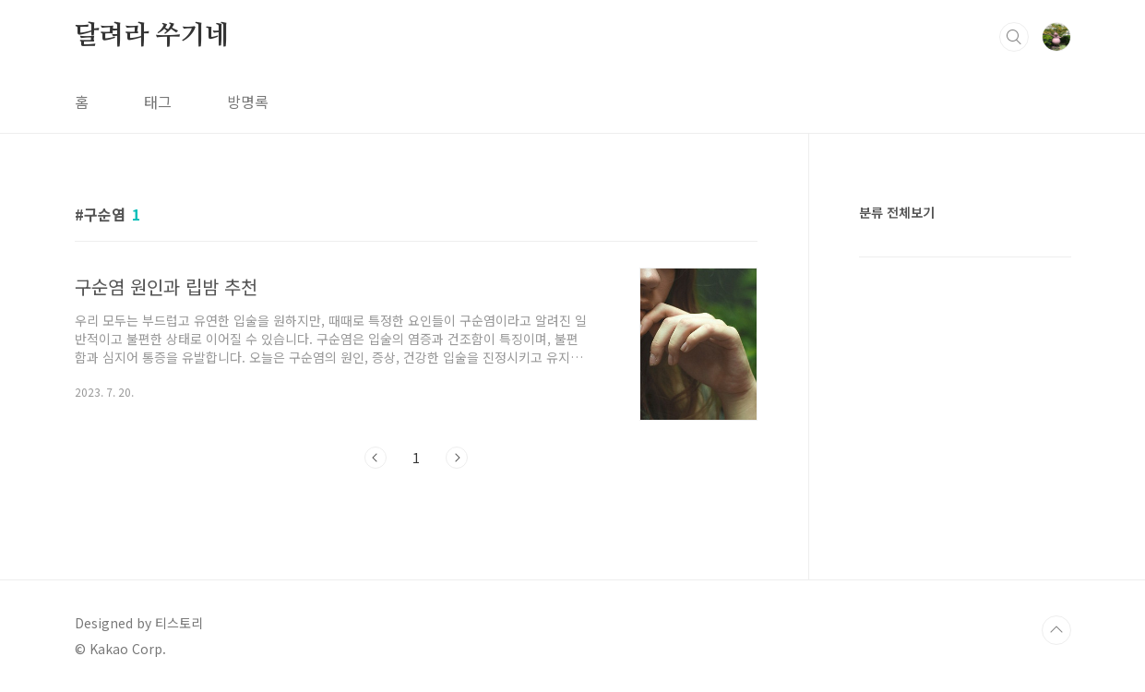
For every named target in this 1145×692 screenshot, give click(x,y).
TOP (1056, 630)
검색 (1014, 37)
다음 (457, 458)
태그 (158, 101)
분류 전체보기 (897, 212)
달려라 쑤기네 (153, 36)
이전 (375, 458)
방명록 (247, 101)
